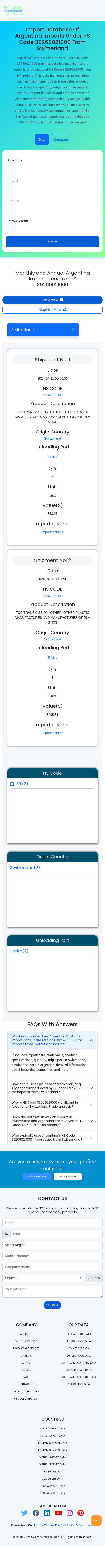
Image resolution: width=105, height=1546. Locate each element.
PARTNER (26, 1362)
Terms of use (44, 1525)
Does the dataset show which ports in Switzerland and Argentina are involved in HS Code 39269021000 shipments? (47, 1121)
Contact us (26, 1384)
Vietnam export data (52, 1464)
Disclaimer (86, 1525)
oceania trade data (79, 1370)
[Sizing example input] (52, 1223)
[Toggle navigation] (97, 10)
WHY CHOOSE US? (26, 1341)
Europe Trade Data (79, 1355)
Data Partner (68, 1176)
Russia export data (52, 1493)
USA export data (52, 1478)
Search (52, 241)
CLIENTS (26, 1370)
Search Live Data (79, 1384)
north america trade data (78, 1362)
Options (94, 1278)
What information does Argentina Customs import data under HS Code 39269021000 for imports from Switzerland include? (47, 1040)
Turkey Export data (52, 1435)
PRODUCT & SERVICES (26, 1348)
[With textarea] (52, 1291)
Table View (52, 300)
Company (61, 139)
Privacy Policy (65, 1525)
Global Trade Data (79, 1334)
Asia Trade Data (79, 1348)
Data (42, 139)
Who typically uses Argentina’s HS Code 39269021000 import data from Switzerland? (47, 1137)
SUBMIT (52, 1305)
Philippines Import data (52, 1443)
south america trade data (78, 1377)
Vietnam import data (52, 1457)
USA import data (52, 1471)
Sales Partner (37, 1176)
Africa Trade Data (79, 1341)
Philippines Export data (52, 1450)
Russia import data (52, 1486)
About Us (26, 1334)
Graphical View (52, 309)
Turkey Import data (52, 1428)
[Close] (73, 330)
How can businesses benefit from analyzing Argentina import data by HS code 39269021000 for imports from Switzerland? (50, 1088)
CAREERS (26, 1355)
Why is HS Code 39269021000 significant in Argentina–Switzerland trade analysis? (45, 1104)
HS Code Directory (26, 1398)
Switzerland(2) (25, 867)
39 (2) (22, 784)
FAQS (26, 1377)
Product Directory (26, 1391)
